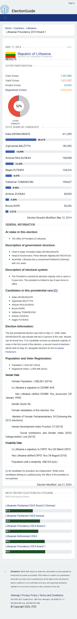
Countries (18, 28)
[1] (6, 471)
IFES (12, 599)
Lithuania (31, 28)
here (21, 340)
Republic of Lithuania (34, 54)
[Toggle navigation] (5, 17)
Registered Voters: (16, 90)
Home (8, 28)
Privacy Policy (29, 595)
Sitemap (15, 595)
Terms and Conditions (51, 595)
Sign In (72, 3)
